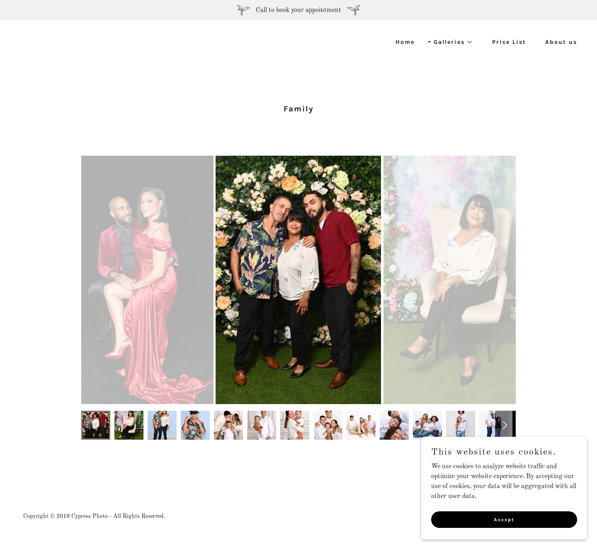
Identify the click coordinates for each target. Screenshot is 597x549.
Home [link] (405, 42)
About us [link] (561, 42)
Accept (504, 519)
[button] (450, 42)
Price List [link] (509, 42)
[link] (156, 46)
